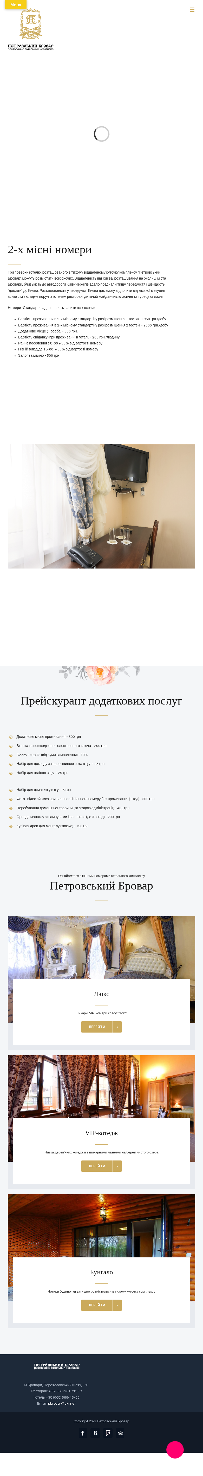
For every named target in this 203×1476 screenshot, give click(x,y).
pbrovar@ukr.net (62, 1403)
